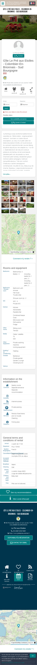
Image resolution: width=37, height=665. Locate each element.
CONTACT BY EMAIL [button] (18, 543)
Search (6, 108)
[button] (18, 56)
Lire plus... (6, 174)
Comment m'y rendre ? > (23, 259)
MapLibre (29, 252)
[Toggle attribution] (33, 252)
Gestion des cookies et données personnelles (13, 662)
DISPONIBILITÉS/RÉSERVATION (18, 538)
